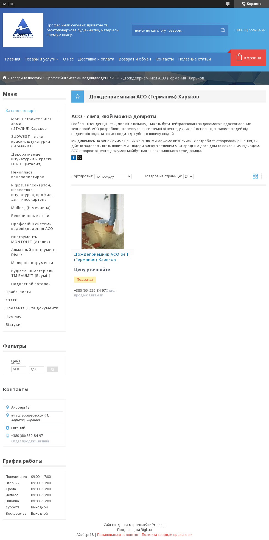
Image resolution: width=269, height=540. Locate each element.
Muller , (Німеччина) (31, 207)
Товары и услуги (40, 59)
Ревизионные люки (30, 215)
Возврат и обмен (135, 59)
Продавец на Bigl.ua (134, 529)
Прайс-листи (18, 291)
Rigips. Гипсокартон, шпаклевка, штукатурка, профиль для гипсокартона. (32, 192)
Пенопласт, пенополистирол (27, 175)
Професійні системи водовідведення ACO (82, 78)
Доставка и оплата (96, 59)
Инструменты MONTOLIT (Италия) (30, 239)
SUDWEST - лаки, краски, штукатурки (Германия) (30, 141)
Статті (12, 299)
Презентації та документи (32, 307)
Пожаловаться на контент (117, 534)
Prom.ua (159, 524)
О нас (68, 59)
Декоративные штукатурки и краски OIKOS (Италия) (32, 159)
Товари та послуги (26, 78)
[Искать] (222, 30)
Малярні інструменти (32, 262)
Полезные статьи (194, 59)
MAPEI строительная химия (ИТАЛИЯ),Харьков (31, 123)
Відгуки (13, 324)
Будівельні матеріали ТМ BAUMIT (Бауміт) (32, 273)
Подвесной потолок (31, 283)
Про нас (13, 316)
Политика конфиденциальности (167, 534)
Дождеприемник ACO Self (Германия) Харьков (101, 257)
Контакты (164, 59)
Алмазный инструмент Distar (33, 252)
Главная (12, 59)
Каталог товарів (21, 110)
